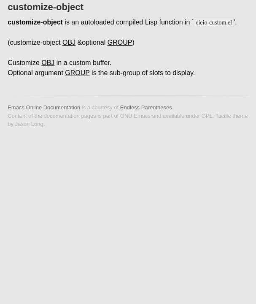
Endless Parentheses (146, 107)
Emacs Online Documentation (44, 107)
